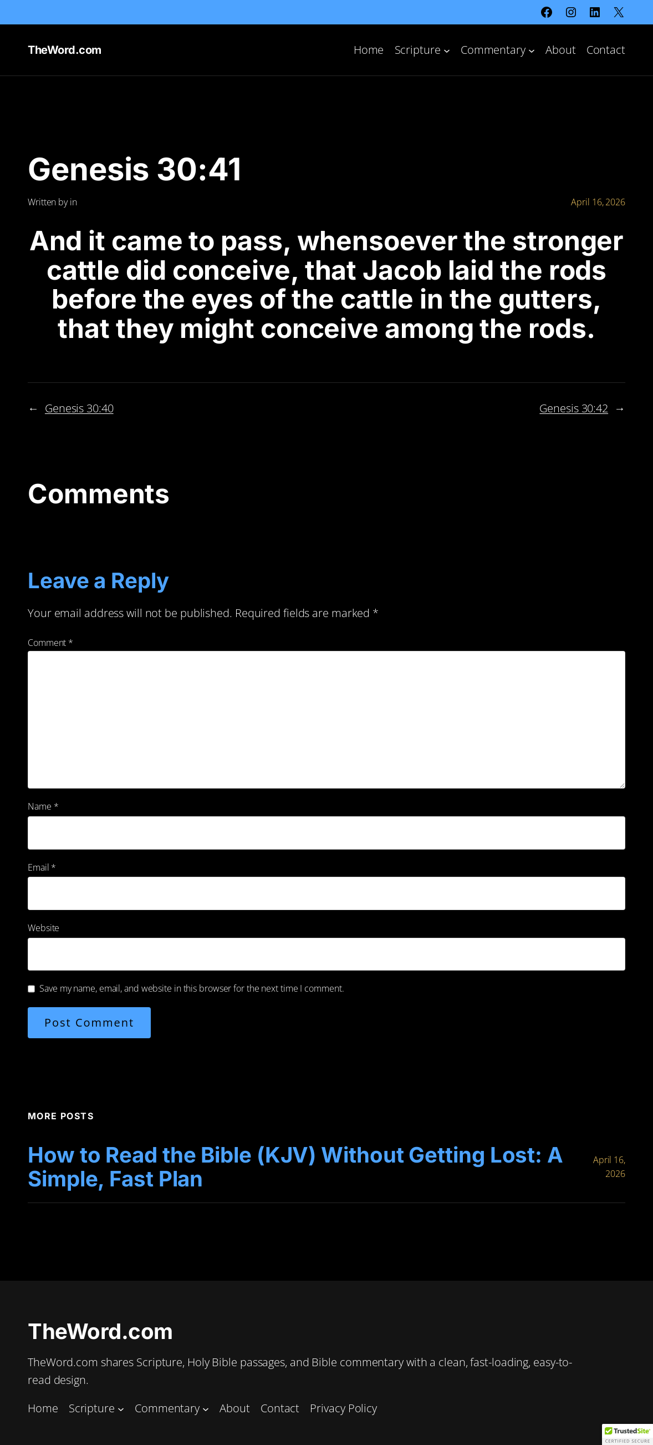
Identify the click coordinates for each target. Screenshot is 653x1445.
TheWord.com (64, 50)
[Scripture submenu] (446, 50)
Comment (50, 642)
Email (42, 867)
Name (43, 806)
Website (43, 928)
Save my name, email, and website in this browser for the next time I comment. (191, 988)
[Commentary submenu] (531, 50)
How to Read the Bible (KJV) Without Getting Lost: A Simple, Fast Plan (295, 1167)
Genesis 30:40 (79, 408)
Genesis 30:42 (573, 408)
